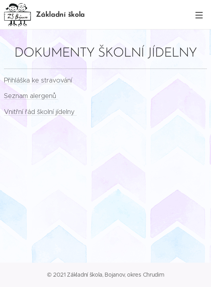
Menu (199, 15)
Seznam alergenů (31, 96)
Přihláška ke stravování (38, 80)
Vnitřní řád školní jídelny (40, 112)
